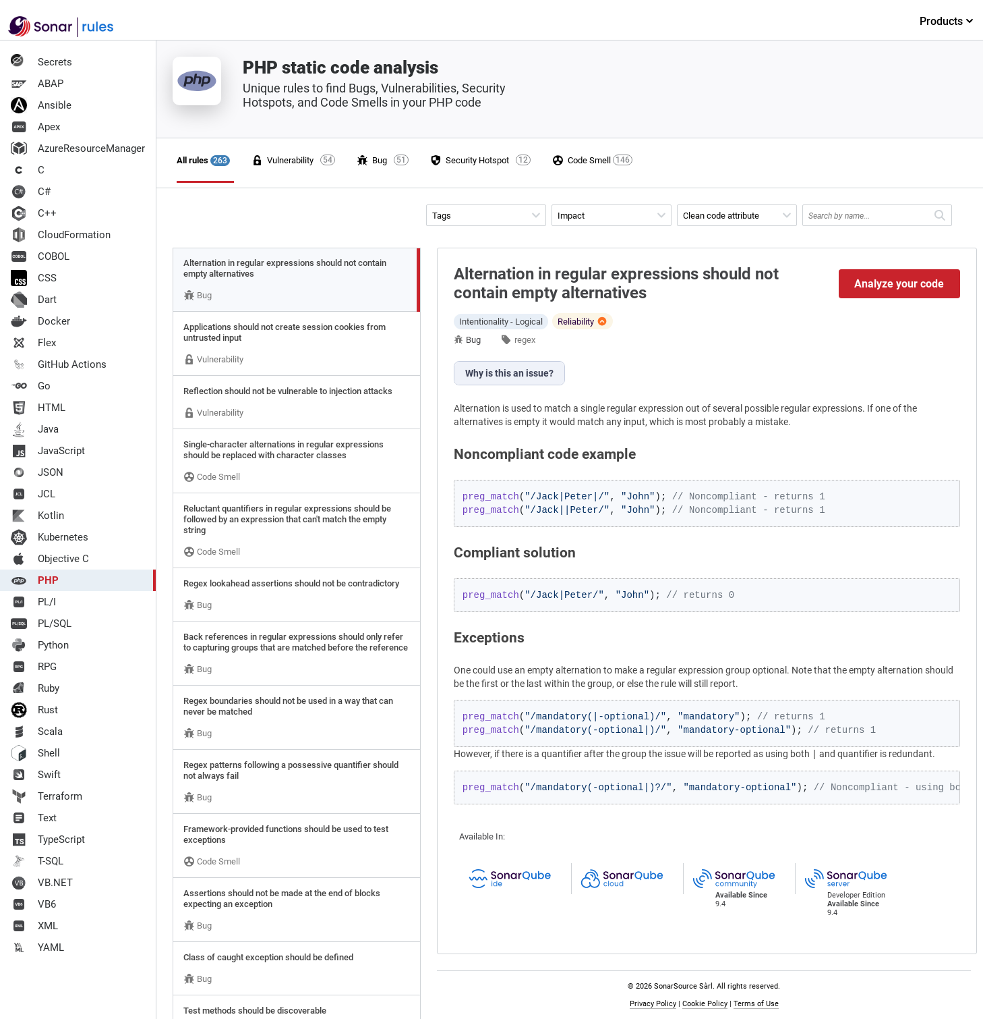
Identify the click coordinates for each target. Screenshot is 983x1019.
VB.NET (42, 883)
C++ (34, 213)
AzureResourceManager (78, 148)
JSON (37, 472)
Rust (34, 710)
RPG (34, 667)
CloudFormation (61, 235)
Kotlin (37, 515)
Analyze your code (899, 283)
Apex (35, 127)
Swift (36, 775)
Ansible (41, 105)
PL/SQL (41, 623)
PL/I (33, 602)
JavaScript (48, 451)
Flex (33, 343)
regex (524, 340)
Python (40, 645)
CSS (34, 278)
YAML (37, 947)
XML (34, 926)
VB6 (33, 904)
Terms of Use (756, 1003)
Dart (34, 300)
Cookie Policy (704, 1003)
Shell (35, 753)
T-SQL (37, 861)
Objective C (50, 559)
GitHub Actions (59, 364)
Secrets (41, 62)
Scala (37, 731)
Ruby (35, 688)
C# (31, 192)
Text (34, 818)
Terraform (46, 796)
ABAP (37, 84)
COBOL (40, 256)
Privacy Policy (653, 1003)
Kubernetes (49, 537)
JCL (33, 494)
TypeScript (48, 839)
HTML (38, 408)
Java (35, 429)
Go (31, 386)
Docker (40, 321)
